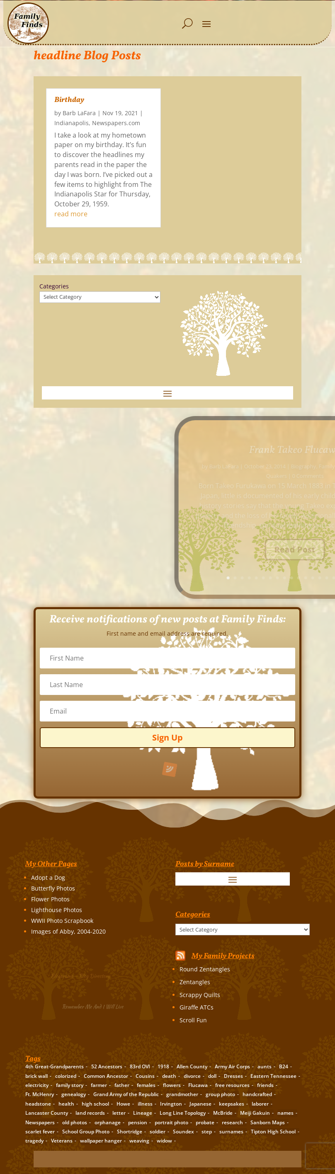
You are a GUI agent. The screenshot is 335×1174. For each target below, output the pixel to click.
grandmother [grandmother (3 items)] (182, 1094)
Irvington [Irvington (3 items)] (171, 1103)
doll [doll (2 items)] (212, 1076)
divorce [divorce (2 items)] (192, 1076)
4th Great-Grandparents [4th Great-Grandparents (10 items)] (54, 1066)
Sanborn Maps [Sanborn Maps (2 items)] (267, 1122)
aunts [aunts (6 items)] (264, 1066)
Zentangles (195, 982)
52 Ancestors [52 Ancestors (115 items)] (106, 1066)
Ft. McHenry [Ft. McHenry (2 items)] (39, 1094)
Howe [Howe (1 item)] (123, 1103)
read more (70, 213)
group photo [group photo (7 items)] (220, 1094)
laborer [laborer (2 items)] (260, 1103)
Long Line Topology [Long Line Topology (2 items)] (183, 1112)
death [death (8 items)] (169, 1076)
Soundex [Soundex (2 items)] (183, 1131)
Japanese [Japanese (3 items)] (200, 1103)
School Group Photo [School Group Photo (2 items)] (85, 1131)
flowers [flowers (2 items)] (172, 1085)
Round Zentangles (205, 969)
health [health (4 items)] (66, 1103)
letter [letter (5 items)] (119, 1112)
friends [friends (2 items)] (265, 1085)
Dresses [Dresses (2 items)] (233, 1076)
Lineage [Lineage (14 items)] (142, 1112)
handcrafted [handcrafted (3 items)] (257, 1094)
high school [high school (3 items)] (95, 1103)
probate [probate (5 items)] (205, 1122)
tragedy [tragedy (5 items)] (34, 1140)
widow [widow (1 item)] (164, 1140)
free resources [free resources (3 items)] (232, 1085)
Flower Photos (50, 899)
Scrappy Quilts (200, 995)
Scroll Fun (193, 1020)
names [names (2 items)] (285, 1112)
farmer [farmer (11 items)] (99, 1085)
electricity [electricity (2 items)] (37, 1085)
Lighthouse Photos (56, 910)
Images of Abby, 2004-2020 (68, 931)
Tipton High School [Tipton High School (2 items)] (273, 1131)
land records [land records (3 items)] (90, 1112)
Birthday (69, 100)
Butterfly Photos (53, 888)
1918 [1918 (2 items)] (163, 1066)
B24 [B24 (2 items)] (283, 1066)
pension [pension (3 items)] (137, 1122)
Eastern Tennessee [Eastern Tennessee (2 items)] (273, 1076)
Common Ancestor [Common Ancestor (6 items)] (106, 1076)
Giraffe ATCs (197, 1007)
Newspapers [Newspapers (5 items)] (40, 1122)
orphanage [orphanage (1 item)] (108, 1122)
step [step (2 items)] (206, 1131)
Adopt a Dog (48, 877)
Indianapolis (71, 123)
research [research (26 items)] (232, 1122)
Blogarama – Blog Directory (82, 975)
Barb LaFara (79, 113)
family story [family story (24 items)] (69, 1085)
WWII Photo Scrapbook (62, 921)
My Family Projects (223, 956)
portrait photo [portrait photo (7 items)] (171, 1122)
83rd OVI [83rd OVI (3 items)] (140, 1066)
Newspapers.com (116, 123)
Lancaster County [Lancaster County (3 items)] (46, 1112)
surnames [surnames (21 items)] (231, 1131)
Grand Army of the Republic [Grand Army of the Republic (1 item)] (126, 1094)
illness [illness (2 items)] (145, 1103)
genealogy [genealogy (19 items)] (73, 1094)
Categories (54, 286)
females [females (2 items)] (146, 1085)
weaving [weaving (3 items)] (139, 1140)
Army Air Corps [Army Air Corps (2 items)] (232, 1066)
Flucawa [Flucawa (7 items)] (198, 1085)
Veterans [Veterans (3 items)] (62, 1140)
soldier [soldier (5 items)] (157, 1131)
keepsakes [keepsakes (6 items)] (231, 1103)
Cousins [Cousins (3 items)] (145, 1076)
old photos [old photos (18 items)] (74, 1122)
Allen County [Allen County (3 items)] (192, 1066)
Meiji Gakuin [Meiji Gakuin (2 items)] (255, 1112)
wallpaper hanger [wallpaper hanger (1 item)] (101, 1140)
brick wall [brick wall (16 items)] (36, 1076)
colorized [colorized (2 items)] (65, 1076)
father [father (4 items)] (121, 1085)
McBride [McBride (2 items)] (223, 1112)
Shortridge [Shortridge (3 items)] (129, 1131)
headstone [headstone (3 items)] (38, 1103)
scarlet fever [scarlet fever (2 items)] (40, 1131)
